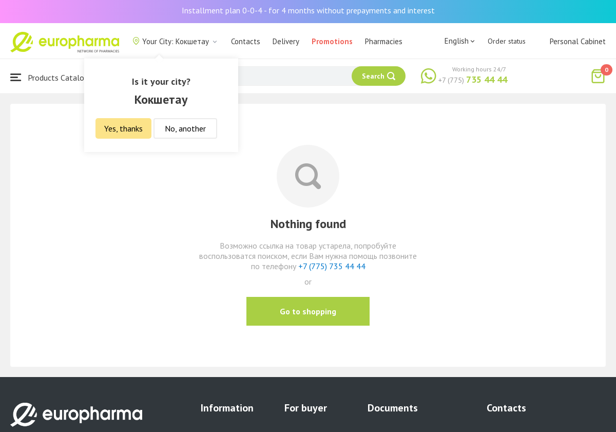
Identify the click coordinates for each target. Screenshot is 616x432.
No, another (185, 128)
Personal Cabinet (578, 41)
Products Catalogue (53, 77)
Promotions (332, 41)
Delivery (286, 41)
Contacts (245, 41)
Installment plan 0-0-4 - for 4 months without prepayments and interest (308, 10)
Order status (507, 41)
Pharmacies (383, 41)
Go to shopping (308, 311)
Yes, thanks (123, 128)
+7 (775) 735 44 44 (331, 266)
